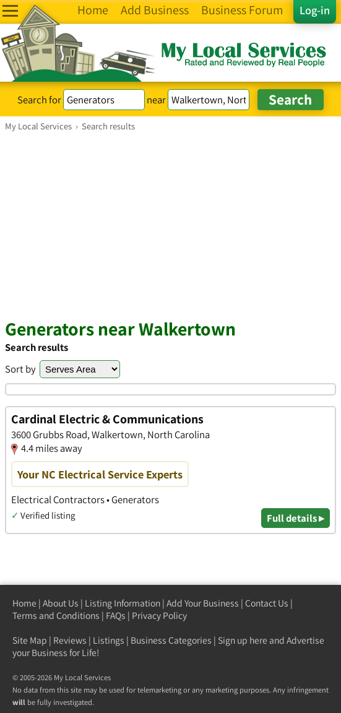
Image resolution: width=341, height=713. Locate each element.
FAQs (116, 615)
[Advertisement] (170, 224)
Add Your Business (202, 603)
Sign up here (242, 640)
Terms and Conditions (56, 615)
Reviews (70, 640)
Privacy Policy (159, 615)
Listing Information (122, 603)
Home (24, 603)
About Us (61, 603)
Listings (108, 640)
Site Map (29, 640)
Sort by (20, 369)
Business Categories (171, 640)
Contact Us (266, 603)
